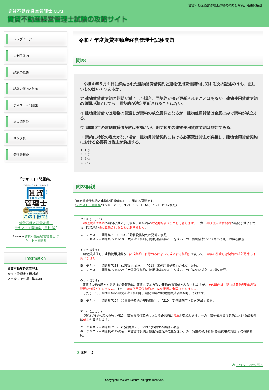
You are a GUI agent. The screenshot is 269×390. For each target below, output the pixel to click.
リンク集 (19, 138)
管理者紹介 (21, 154)
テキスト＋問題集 (88, 205)
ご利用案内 (21, 55)
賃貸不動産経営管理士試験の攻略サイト (67, 16)
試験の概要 (21, 72)
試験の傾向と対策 (25, 88)
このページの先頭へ (249, 365)
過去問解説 (21, 121)
